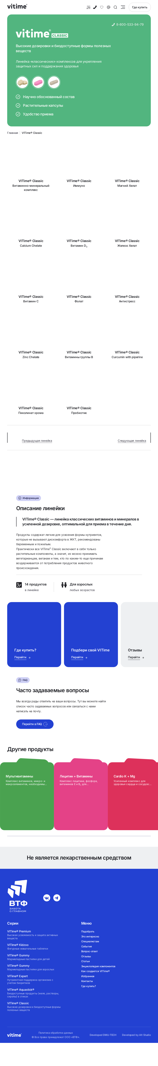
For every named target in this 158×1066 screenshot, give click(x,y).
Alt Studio (145, 1034)
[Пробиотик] (79, 393)
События (86, 946)
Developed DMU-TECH (103, 1034)
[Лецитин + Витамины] (83, 798)
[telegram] (56, 897)
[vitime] (17, 7)
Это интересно (90, 936)
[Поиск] (115, 7)
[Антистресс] (127, 281)
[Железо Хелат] (127, 226)
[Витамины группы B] (79, 337)
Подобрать (88, 931)
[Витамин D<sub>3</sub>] (79, 226)
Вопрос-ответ (89, 951)
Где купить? (88, 986)
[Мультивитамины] (29, 798)
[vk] (46, 897)
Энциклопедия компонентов (98, 966)
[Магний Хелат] (127, 166)
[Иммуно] (79, 166)
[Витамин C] (31, 281)
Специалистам (90, 941)
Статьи (85, 961)
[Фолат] (79, 281)
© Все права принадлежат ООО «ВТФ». (56, 1037)
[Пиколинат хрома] (31, 393)
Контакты (87, 981)
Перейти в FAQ (35, 726)
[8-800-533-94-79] (95, 7)
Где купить (139, 7)
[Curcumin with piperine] (127, 337)
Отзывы (86, 956)
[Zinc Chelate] (31, 337)
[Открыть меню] (123, 7)
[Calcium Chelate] (31, 226)
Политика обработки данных (55, 1032)
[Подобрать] (88, 7)
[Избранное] (102, 7)
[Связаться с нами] (108, 7)
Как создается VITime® (95, 971)
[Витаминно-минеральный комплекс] (31, 166)
